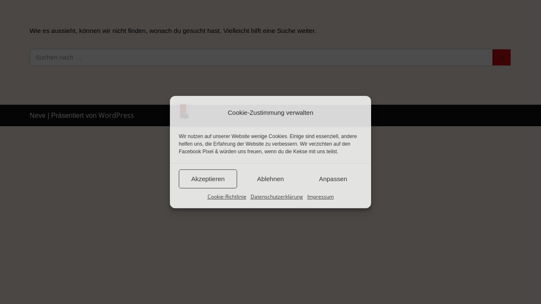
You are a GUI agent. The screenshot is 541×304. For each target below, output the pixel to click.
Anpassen (333, 178)
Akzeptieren (207, 178)
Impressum (320, 196)
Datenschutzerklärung (277, 196)
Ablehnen (270, 178)
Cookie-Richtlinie (227, 196)
